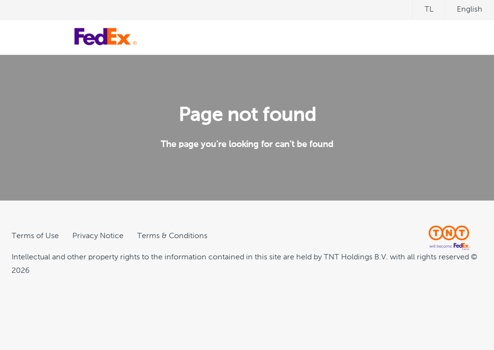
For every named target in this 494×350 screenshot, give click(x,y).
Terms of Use (35, 236)
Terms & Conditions (172, 236)
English (469, 9)
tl (429, 9)
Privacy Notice (98, 236)
